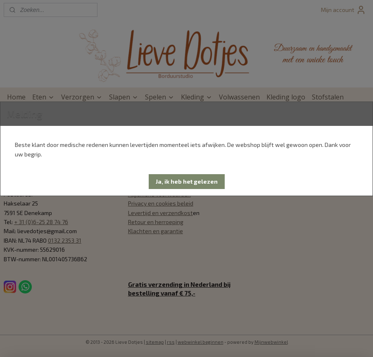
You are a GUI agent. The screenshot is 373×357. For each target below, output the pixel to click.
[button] (187, 181)
